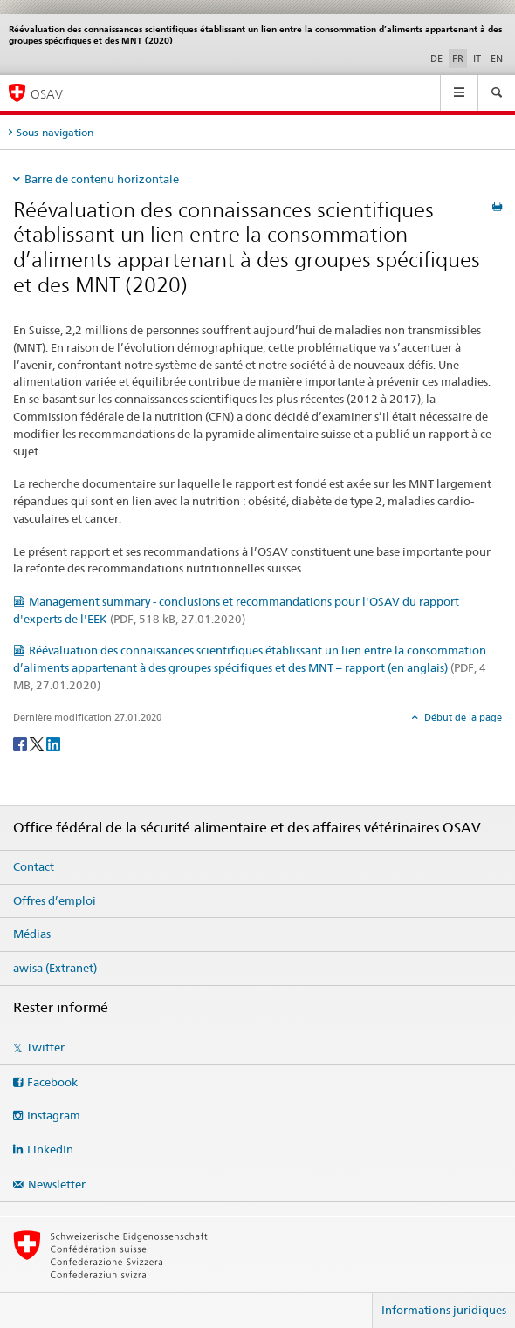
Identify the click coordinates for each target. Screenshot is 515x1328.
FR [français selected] (458, 58)
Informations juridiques (443, 1310)
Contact (33, 866)
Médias (32, 934)
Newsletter (57, 1184)
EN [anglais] (497, 58)
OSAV (47, 93)
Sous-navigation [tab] (55, 132)
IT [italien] (477, 58)
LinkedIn (50, 1149)
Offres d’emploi (54, 900)
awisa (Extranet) (55, 968)
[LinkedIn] (53, 743)
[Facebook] (21, 743)
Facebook (52, 1082)
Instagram (53, 1115)
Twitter (45, 1047)
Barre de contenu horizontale (101, 179)
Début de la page (462, 717)
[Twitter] (38, 743)
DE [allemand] (436, 58)
